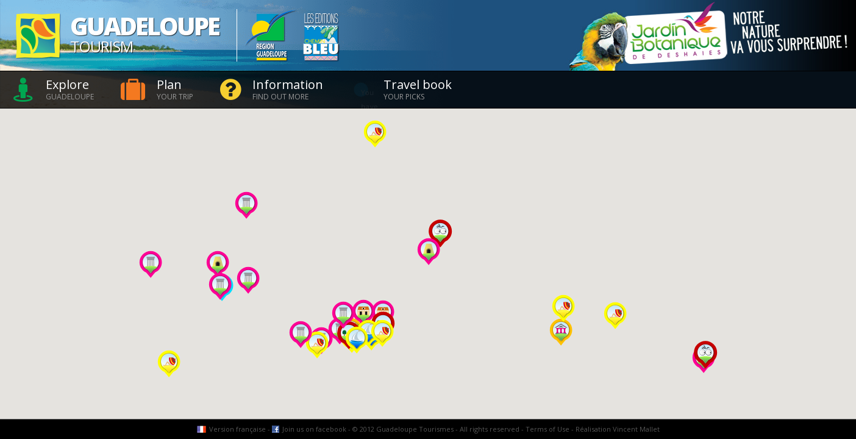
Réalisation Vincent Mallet (618, 429)
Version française (237, 429)
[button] (615, 316)
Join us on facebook (314, 429)
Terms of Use (547, 429)
